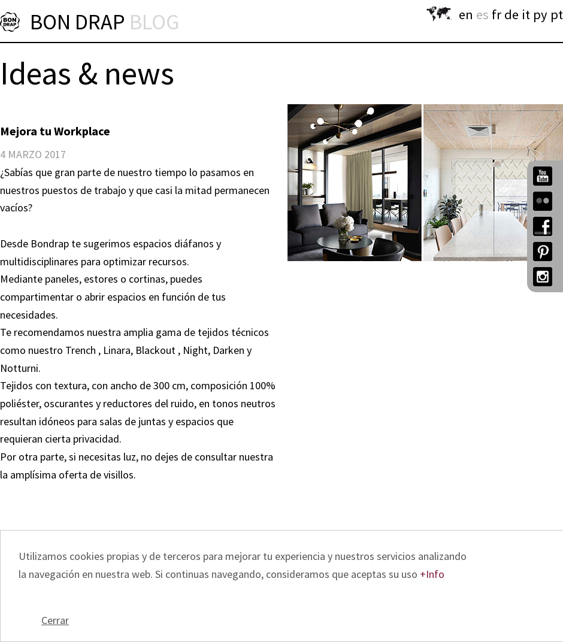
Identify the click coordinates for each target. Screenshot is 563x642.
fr (496, 14)
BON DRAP (104, 21)
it (526, 14)
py (540, 14)
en (466, 14)
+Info (432, 574)
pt (556, 14)
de (511, 14)
